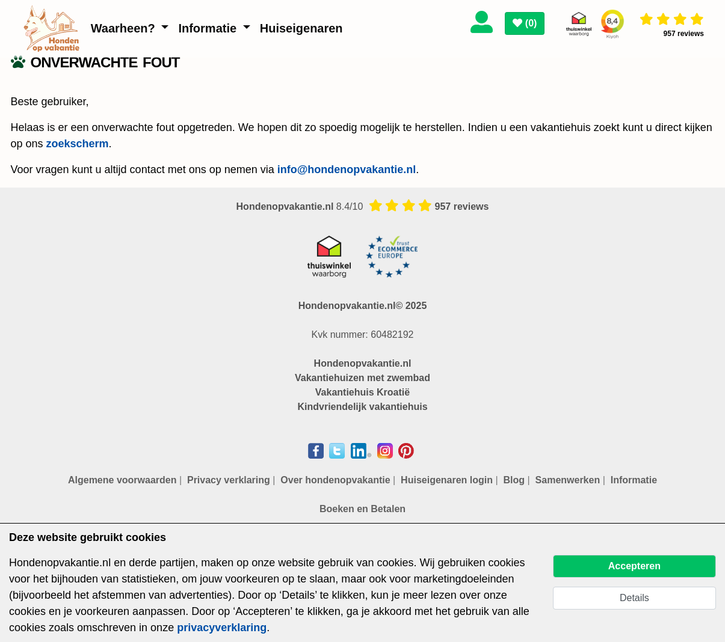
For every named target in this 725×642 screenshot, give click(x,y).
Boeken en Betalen (362, 509)
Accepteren (634, 566)
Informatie (208, 28)
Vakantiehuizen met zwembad (362, 378)
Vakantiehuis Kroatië (362, 392)
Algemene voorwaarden (122, 480)
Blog (514, 480)
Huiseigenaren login (447, 480)
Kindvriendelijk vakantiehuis (362, 407)
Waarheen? (125, 28)
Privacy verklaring (228, 480)
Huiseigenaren (301, 28)
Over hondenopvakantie (335, 480)
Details (634, 598)
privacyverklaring (222, 628)
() (525, 23)
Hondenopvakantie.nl (363, 363)
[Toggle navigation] (558, 20)
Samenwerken (567, 480)
